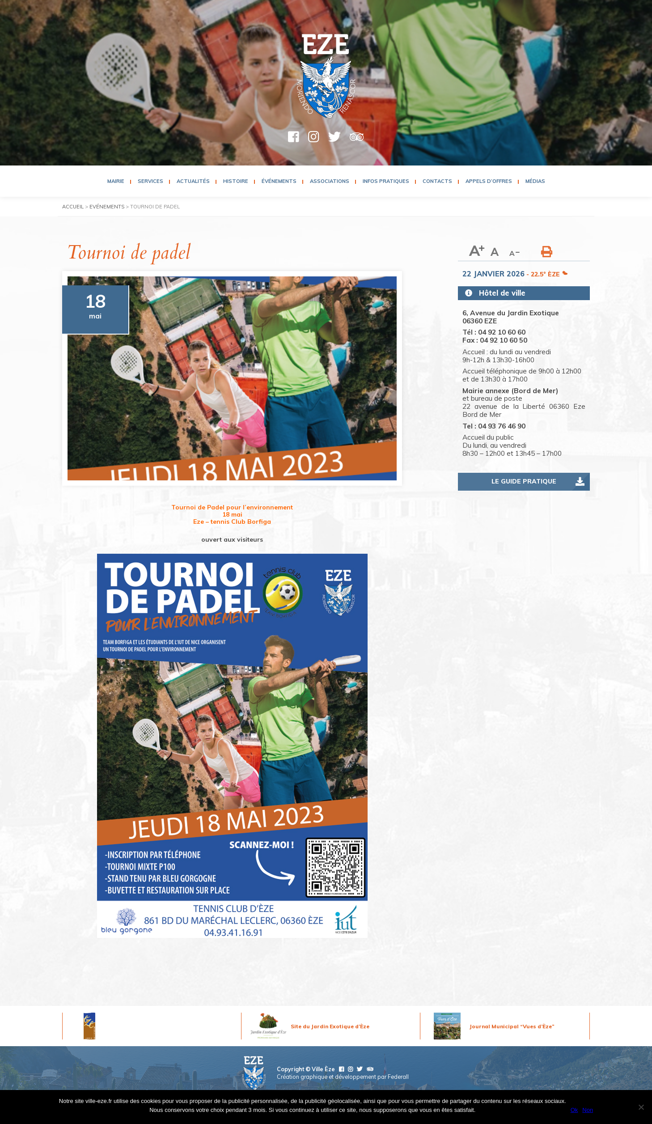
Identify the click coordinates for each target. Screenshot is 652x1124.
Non (587, 1110)
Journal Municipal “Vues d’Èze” (512, 1026)
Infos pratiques (386, 181)
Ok (574, 1110)
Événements (279, 181)
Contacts (437, 181)
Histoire (235, 181)
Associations (329, 181)
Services (150, 181)
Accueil (73, 207)
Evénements (106, 207)
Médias (535, 181)
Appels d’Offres (489, 181)
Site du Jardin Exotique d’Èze (330, 1026)
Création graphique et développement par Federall (343, 1076)
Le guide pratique (523, 481)
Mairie (115, 181)
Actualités (193, 181)
